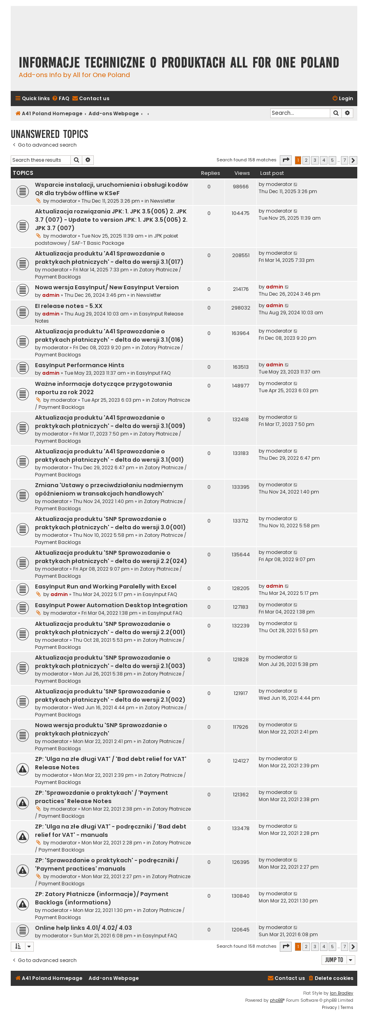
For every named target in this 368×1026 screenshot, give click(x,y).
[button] (286, 160)
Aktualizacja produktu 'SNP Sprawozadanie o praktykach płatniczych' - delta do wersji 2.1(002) (110, 695)
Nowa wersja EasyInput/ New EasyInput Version (107, 287)
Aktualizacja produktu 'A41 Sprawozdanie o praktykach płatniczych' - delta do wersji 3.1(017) (109, 258)
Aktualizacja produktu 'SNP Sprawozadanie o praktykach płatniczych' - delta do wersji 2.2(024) (111, 557)
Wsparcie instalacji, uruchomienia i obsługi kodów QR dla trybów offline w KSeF (111, 189)
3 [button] (315, 160)
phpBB (276, 1000)
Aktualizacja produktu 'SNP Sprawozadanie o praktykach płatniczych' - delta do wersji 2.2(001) (110, 628)
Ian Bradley (341, 993)
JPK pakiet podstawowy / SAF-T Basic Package (106, 239)
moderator (63, 200)
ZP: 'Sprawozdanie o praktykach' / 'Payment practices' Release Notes (101, 797)
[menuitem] (60, 98)
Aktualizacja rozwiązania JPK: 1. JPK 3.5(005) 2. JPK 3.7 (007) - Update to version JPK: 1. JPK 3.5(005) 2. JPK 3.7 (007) (111, 219)
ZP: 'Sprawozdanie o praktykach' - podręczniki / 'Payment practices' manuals (106, 864)
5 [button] (332, 160)
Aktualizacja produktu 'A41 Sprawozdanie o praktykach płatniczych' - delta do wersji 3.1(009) (110, 422)
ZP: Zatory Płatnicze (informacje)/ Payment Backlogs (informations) (102, 898)
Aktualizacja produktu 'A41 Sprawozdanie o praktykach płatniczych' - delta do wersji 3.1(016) (109, 335)
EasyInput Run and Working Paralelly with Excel (105, 586)
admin (51, 295)
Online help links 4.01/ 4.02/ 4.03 (83, 928)
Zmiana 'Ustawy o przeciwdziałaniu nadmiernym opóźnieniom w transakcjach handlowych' (109, 489)
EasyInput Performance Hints (79, 365)
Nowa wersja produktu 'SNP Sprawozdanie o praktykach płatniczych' (101, 729)
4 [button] (323, 160)
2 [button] (306, 160)
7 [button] (344, 160)
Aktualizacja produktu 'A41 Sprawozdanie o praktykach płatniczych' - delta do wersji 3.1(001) (109, 455)
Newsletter (162, 200)
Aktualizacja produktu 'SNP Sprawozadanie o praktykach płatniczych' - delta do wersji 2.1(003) (110, 662)
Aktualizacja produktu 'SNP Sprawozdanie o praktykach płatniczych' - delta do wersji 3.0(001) (110, 523)
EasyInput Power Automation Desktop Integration (111, 605)
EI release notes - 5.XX (69, 306)
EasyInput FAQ (153, 373)
